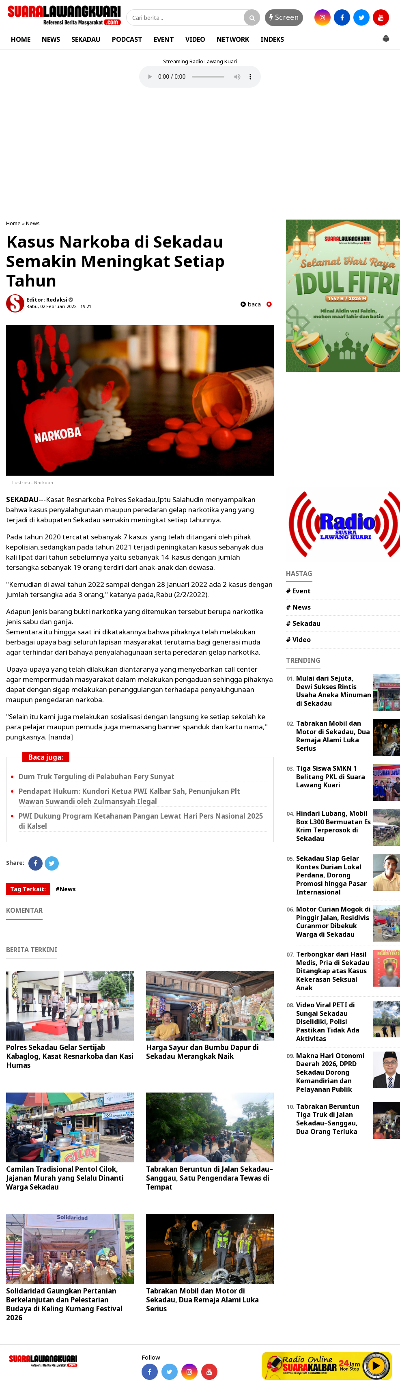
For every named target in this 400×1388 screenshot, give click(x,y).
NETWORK (233, 39)
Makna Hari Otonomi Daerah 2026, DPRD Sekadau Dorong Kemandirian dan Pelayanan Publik (330, 1072)
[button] (386, 35)
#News (66, 889)
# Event (298, 590)
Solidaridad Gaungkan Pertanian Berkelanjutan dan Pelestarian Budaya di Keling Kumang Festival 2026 (64, 1304)
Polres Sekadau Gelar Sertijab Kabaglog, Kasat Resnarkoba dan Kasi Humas (69, 1056)
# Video (298, 639)
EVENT (164, 39)
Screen (284, 17)
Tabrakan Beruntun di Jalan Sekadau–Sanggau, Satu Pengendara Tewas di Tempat (209, 1178)
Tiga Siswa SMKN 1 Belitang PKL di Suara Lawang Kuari (330, 777)
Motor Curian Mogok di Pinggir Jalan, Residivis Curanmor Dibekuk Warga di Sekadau (333, 922)
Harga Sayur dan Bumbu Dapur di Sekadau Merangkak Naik (202, 1052)
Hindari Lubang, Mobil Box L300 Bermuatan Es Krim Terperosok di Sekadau (333, 826)
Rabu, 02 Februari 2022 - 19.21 (58, 306)
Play (376, 1366)
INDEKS (272, 39)
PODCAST (127, 39)
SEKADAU (86, 39)
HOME (20, 39)
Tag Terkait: (28, 889)
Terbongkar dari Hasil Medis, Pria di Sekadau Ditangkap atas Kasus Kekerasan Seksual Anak (333, 971)
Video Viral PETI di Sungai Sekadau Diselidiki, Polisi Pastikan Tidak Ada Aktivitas (327, 1021)
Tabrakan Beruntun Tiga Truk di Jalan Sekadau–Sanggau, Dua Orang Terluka (327, 1119)
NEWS (51, 39)
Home (13, 223)
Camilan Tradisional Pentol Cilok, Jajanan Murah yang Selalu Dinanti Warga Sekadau (65, 1178)
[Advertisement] (200, 154)
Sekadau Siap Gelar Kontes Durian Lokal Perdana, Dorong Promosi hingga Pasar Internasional (331, 875)
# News (298, 607)
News (33, 223)
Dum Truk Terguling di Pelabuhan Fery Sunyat (96, 776)
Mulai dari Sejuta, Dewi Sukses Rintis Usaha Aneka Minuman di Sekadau (333, 691)
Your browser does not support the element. (200, 77)
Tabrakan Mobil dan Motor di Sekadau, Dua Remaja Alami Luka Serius (202, 1299)
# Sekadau (303, 623)
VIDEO (195, 39)
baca (251, 304)
